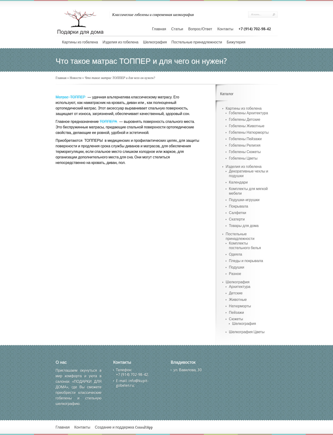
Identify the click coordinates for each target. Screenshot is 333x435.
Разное (235, 274)
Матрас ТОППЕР (71, 97)
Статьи (177, 29)
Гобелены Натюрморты (249, 132)
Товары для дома (244, 226)
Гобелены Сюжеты (245, 152)
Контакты (225, 29)
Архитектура (240, 286)
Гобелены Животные (247, 126)
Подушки (236, 267)
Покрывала (238, 206)
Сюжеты (236, 319)
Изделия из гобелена (120, 42)
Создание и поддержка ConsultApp (124, 427)
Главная (159, 29)
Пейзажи (236, 312)
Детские (236, 293)
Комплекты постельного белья (245, 245)
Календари (238, 182)
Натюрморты (240, 306)
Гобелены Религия (244, 145)
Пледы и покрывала (246, 261)
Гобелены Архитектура (248, 113)
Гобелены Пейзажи (245, 139)
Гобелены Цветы (243, 158)
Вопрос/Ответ (200, 29)
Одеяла (235, 254)
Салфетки (237, 213)
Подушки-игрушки (244, 200)
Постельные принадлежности (196, 42)
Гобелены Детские (244, 119)
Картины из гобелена (80, 42)
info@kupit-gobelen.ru (132, 383)
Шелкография (155, 42)
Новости (76, 78)
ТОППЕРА (108, 121)
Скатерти (237, 219)
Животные (238, 299)
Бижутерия (236, 42)
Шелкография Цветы (247, 332)
